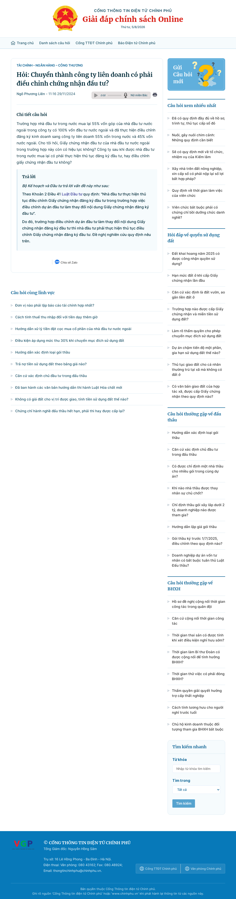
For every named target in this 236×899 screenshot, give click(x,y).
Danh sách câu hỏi (54, 43)
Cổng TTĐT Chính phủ (94, 43)
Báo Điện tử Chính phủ (136, 43)
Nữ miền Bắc (139, 95)
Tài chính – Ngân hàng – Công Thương (50, 65)
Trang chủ (22, 43)
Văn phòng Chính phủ (203, 868)
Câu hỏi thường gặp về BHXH (190, 586)
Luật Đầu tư (72, 194)
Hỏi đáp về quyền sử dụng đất (194, 238)
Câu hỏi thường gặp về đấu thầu (194, 417)
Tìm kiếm (183, 803)
